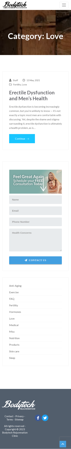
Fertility (17, 84)
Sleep (12, 357)
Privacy (19, 416)
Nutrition (14, 338)
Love (24, 84)
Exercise (14, 292)
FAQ (11, 298)
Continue (22, 138)
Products (14, 344)
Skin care (14, 351)
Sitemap (19, 419)
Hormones (15, 311)
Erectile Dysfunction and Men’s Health (32, 95)
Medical (13, 325)
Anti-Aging (15, 285)
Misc (12, 331)
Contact (9, 416)
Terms (9, 419)
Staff (15, 80)
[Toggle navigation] (64, 5)
